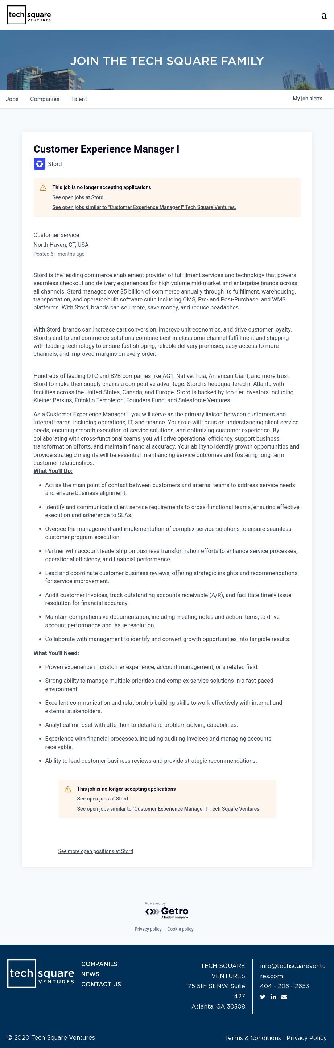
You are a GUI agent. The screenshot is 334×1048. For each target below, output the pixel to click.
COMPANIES (99, 964)
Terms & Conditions (253, 1038)
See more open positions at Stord (95, 851)
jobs (12, 99)
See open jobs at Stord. (79, 197)
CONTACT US (101, 984)
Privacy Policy (306, 1038)
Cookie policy (181, 929)
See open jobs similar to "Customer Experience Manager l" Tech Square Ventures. (144, 207)
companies (44, 99)
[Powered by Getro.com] (167, 911)
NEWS (90, 974)
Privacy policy (148, 929)
